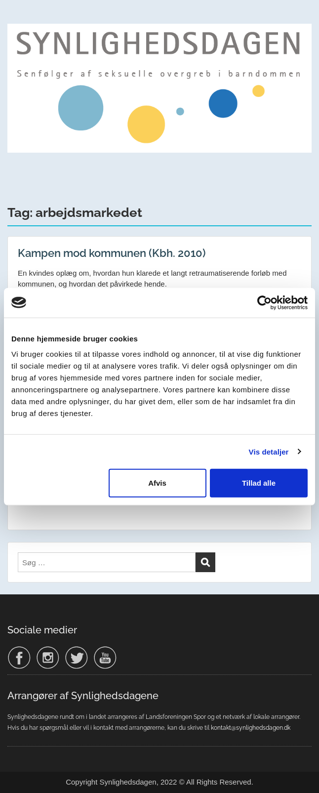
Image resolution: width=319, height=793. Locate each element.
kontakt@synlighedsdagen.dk (250, 727)
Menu (17, 17)
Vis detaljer (269, 451)
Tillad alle (259, 483)
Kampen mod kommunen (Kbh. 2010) (112, 253)
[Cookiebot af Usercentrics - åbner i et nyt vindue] (264, 302)
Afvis (157, 483)
